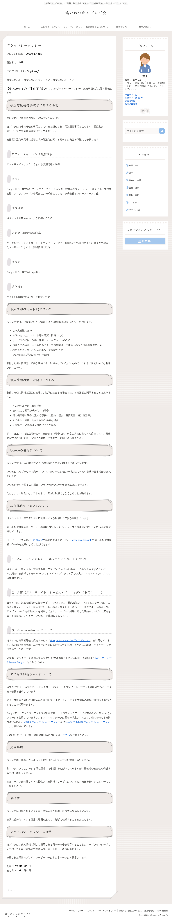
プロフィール (131, 95)
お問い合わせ (131, 104)
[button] (162, 131)
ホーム (72, 911)
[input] (143, 131)
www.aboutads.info (82, 540)
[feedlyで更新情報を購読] (143, 110)
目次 (144, 241)
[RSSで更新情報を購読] (147, 110)
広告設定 (38, 540)
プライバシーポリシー (106, 911)
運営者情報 (130, 101)
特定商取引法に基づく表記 (130, 911)
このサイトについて (134, 98)
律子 (145, 75)
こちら (66, 735)
